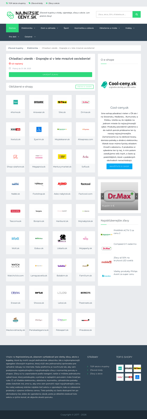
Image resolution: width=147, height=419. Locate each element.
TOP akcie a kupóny (16, 3)
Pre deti (14, 36)
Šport (66, 28)
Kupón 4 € (108, 205)
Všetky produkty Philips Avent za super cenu (125, 272)
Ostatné (30, 36)
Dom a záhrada (49, 28)
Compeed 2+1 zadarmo (125, 244)
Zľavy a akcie (52, 3)
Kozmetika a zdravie (84, 28)
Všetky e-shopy (84, 87)
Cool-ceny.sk (119, 107)
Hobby (129, 28)
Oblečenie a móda (109, 28)
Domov (12, 28)
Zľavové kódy (36, 3)
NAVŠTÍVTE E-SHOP (119, 166)
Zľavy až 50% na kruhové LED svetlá (123, 259)
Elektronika (28, 28)
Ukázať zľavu (50, 74)
